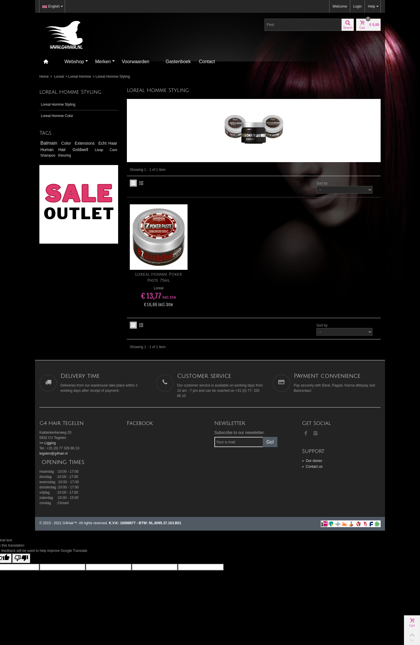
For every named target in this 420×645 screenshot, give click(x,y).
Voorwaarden (135, 61)
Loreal (59, 77)
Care (113, 150)
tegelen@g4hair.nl (53, 453)
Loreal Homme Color (57, 116)
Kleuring (64, 155)
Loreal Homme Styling (58, 104)
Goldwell (82, 149)
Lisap (101, 150)
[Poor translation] (21, 558)
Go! (270, 442)
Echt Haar (107, 143)
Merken (105, 61)
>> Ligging (47, 443)
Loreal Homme (79, 77)
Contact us (312, 467)
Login (357, 6)
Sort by (322, 183)
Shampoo (48, 155)
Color (67, 143)
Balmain (50, 143)
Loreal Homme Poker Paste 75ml (158, 277)
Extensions (85, 143)
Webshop (76, 61)
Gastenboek (178, 61)
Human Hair (55, 149)
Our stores (312, 461)
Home (44, 77)
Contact (207, 61)
